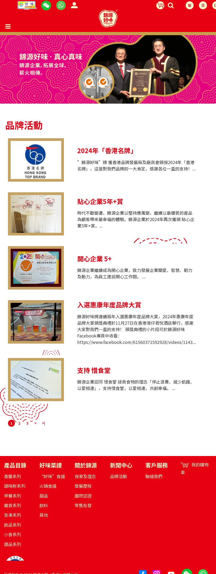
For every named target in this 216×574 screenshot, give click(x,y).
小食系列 (12, 534)
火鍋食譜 (47, 486)
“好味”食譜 (52, 476)
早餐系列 (12, 496)
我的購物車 (195, 468)
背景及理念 (85, 476)
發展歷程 (83, 486)
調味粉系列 (14, 486)
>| (43, 423)
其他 (43, 515)
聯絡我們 (153, 476)
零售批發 (83, 505)
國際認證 (83, 496)
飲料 (43, 505)
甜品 (43, 496)
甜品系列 (12, 544)
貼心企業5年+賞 (100, 201)
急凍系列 (12, 515)
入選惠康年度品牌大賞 (109, 304)
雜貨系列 (12, 505)
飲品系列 (12, 525)
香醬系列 (12, 476)
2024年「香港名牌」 (107, 150)
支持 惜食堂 (94, 370)
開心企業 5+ (94, 258)
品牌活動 (118, 476)
